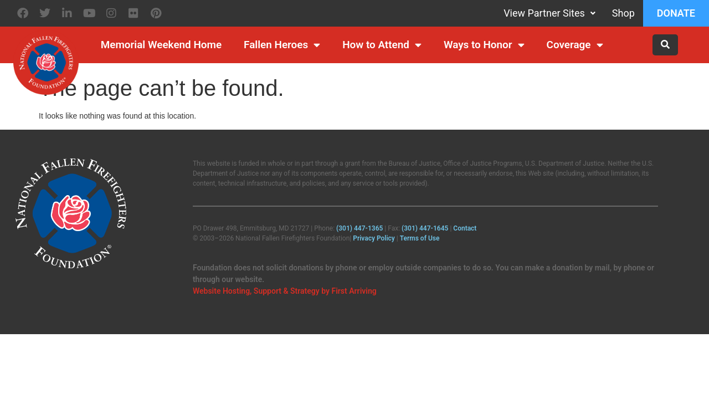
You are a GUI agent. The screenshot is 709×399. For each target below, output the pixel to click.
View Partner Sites (549, 13)
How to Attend (382, 45)
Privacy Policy (374, 238)
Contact (464, 228)
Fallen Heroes (282, 45)
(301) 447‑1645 (425, 228)
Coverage (575, 45)
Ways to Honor (484, 45)
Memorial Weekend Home (161, 44)
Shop (623, 13)
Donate (676, 13)
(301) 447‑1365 (359, 228)
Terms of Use (420, 238)
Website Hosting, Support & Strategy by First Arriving (285, 291)
